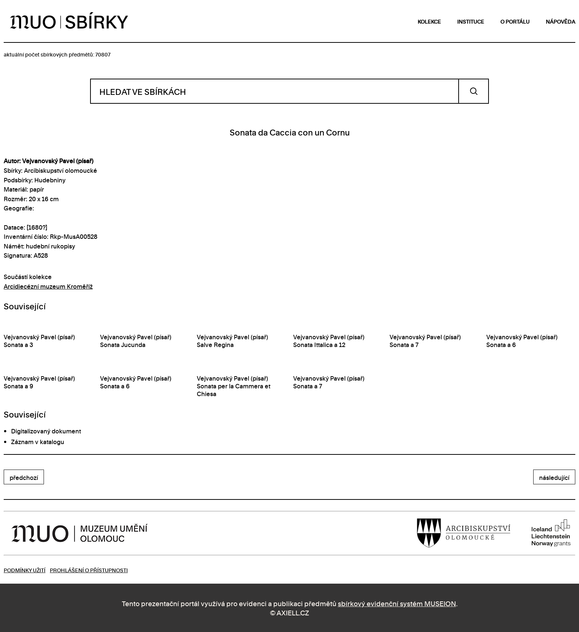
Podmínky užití (24, 569)
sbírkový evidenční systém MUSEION (397, 603)
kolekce (429, 21)
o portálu (515, 21)
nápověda (560, 21)
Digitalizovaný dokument (46, 431)
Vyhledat (473, 91)
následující (554, 477)
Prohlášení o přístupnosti (89, 569)
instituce (470, 21)
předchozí (24, 477)
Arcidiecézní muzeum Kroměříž (48, 286)
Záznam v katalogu (37, 441)
